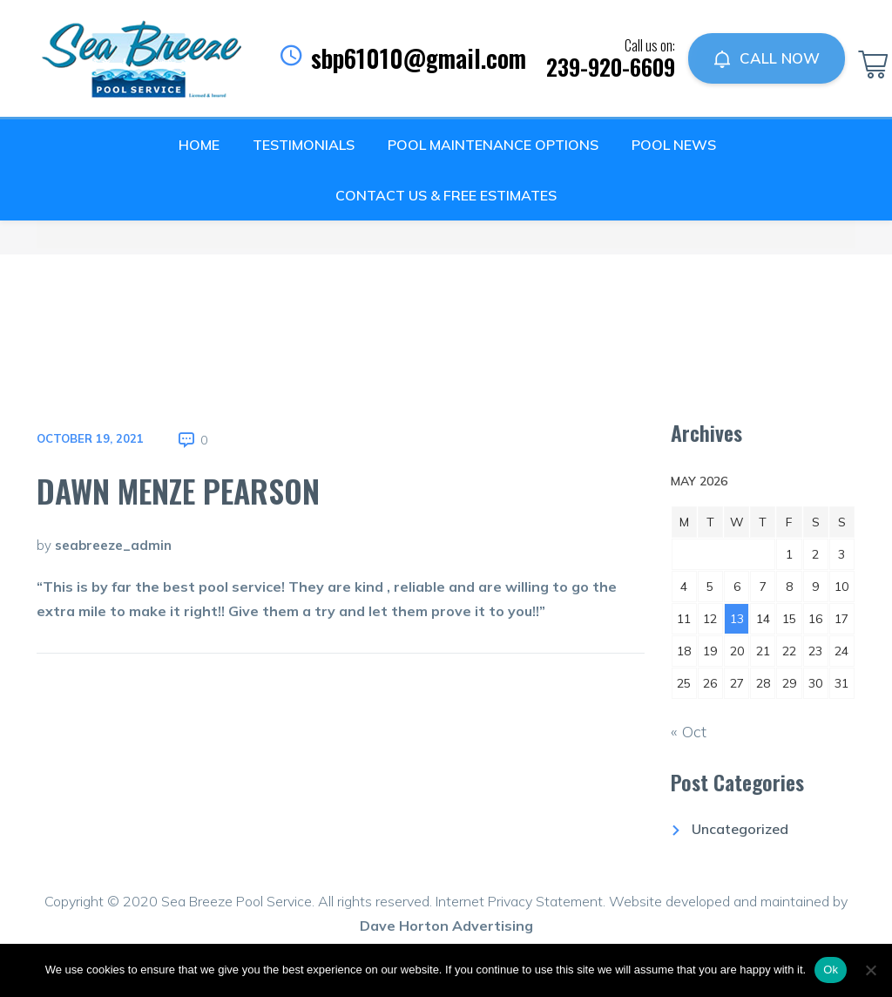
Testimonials (304, 144)
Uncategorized (740, 829)
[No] (870, 970)
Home (199, 144)
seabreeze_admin (113, 545)
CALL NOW (766, 58)
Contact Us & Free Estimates (446, 195)
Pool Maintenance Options (493, 144)
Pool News (674, 144)
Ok (830, 969)
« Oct (688, 732)
